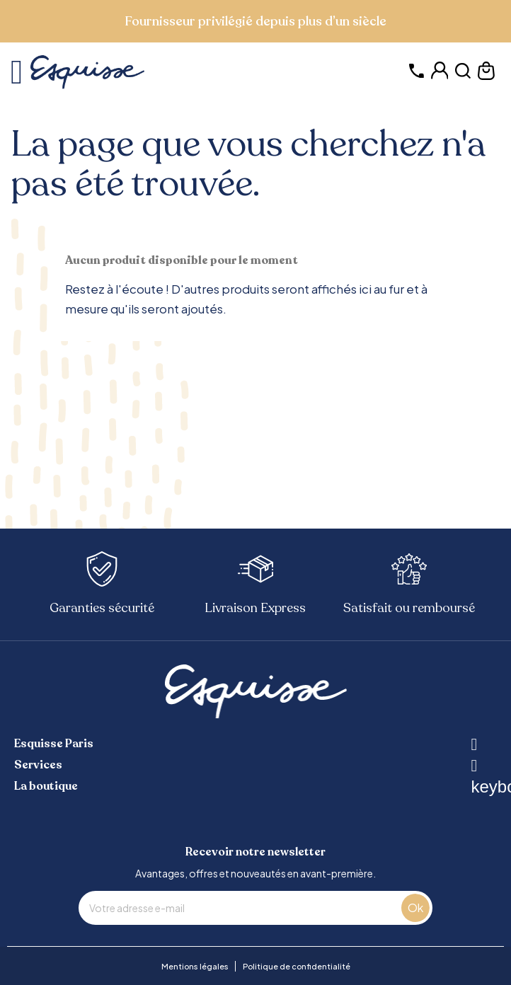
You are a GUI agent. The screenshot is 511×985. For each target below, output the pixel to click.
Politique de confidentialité (296, 966)
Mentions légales (195, 966)
